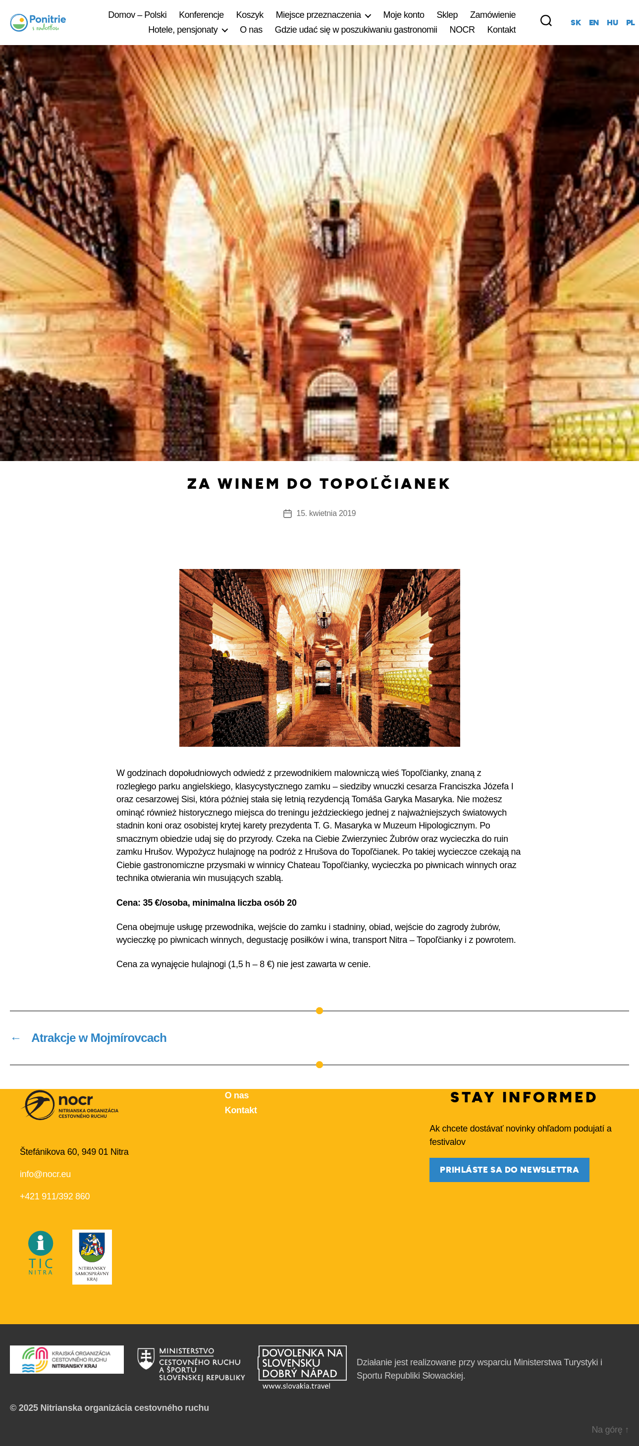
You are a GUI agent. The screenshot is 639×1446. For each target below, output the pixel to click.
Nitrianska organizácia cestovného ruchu (124, 1408)
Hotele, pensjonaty (182, 30)
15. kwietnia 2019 (326, 513)
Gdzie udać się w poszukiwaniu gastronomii (356, 30)
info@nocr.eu (45, 1174)
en (594, 23)
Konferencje (201, 15)
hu (612, 23)
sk (576, 23)
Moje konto (403, 15)
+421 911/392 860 (55, 1196)
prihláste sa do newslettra (509, 1170)
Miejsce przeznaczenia (318, 15)
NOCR (462, 30)
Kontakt (501, 30)
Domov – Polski (137, 15)
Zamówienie (493, 15)
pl (630, 23)
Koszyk (250, 15)
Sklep (447, 15)
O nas (251, 30)
